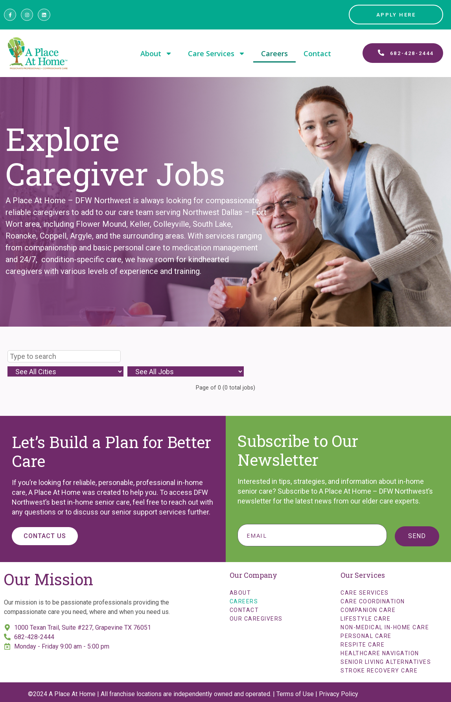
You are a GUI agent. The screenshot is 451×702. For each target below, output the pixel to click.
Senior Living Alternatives (386, 662)
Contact (317, 53)
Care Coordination (373, 601)
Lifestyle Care (365, 619)
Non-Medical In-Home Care (385, 627)
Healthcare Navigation (380, 653)
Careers (274, 53)
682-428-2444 (34, 637)
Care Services (216, 53)
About (156, 53)
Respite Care (363, 644)
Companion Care (368, 610)
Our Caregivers (256, 619)
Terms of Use (295, 694)
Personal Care (366, 636)
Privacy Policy (338, 694)
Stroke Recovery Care (379, 670)
